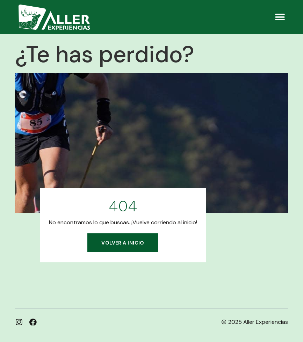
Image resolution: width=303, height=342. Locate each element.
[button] (280, 17)
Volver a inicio (122, 243)
